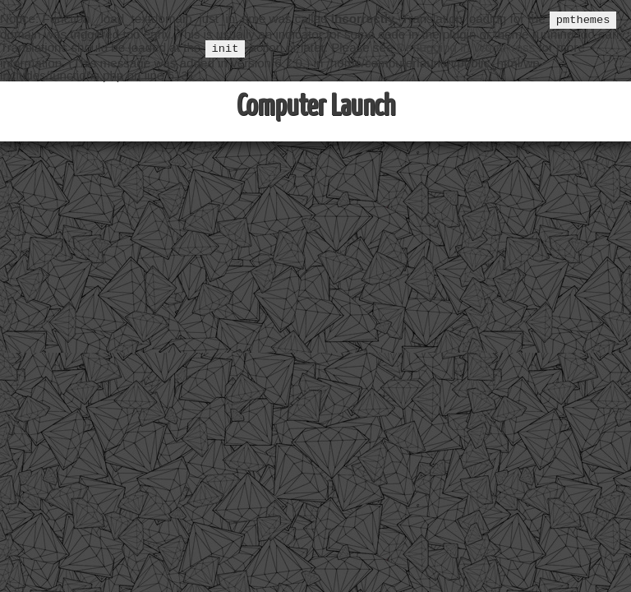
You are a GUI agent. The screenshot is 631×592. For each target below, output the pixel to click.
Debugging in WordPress (466, 49)
